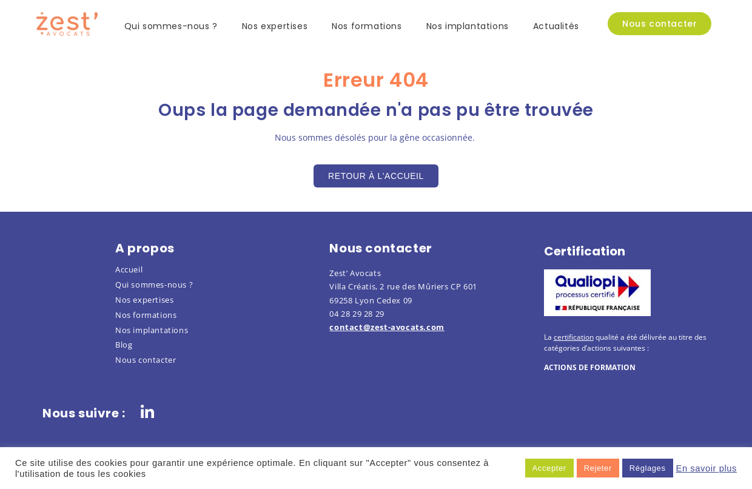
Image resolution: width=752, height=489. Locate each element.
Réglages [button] (647, 468)
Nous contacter (145, 359)
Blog (123, 344)
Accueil (129, 269)
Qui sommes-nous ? (171, 26)
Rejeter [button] (598, 468)
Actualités (556, 26)
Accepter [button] (549, 468)
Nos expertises (274, 26)
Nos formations (366, 26)
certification (574, 337)
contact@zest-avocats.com (386, 327)
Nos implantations (467, 26)
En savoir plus (706, 468)
